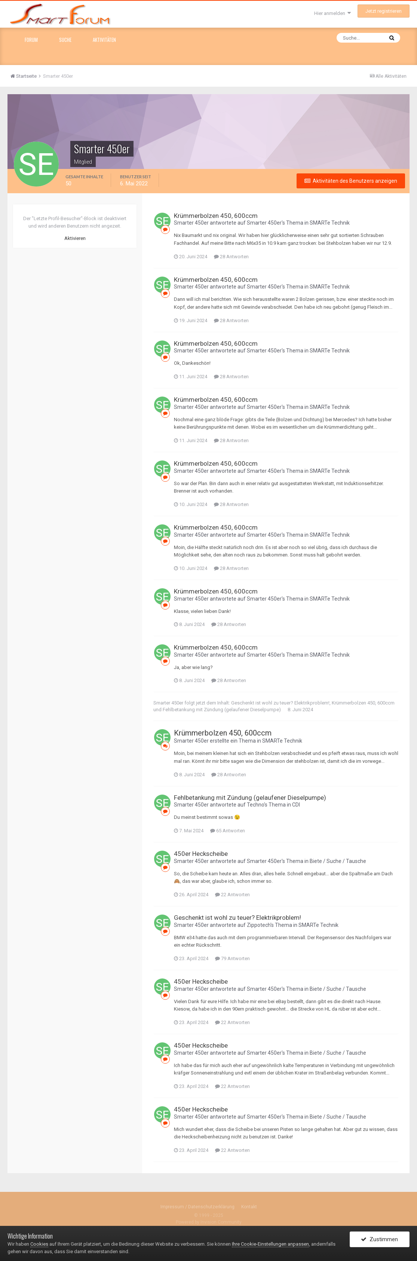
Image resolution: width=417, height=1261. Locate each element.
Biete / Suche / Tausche (338, 861)
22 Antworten (232, 894)
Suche (65, 39)
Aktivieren (75, 238)
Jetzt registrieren (383, 11)
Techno (255, 805)
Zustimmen (379, 1239)
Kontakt (249, 1206)
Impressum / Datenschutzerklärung (197, 1206)
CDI (296, 805)
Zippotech (258, 925)
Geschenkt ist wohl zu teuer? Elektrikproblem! (280, 703)
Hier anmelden (332, 13)
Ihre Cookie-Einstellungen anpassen (270, 1244)
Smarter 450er (191, 223)
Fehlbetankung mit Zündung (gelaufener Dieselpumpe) (222, 709)
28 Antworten (231, 256)
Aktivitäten (104, 39)
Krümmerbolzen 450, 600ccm (216, 215)
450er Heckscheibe (201, 853)
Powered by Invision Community (209, 1222)
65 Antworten (227, 830)
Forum (31, 39)
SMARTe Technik (330, 223)
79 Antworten (232, 958)
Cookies (39, 1244)
